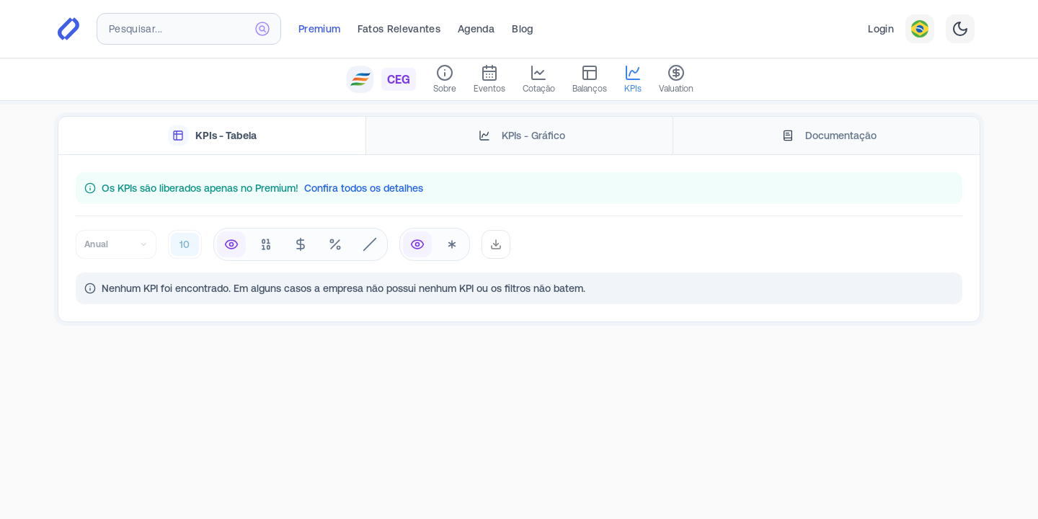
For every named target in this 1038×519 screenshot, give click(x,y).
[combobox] (189, 29)
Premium (319, 29)
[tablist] (519, 136)
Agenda (476, 29)
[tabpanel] (519, 238)
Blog (522, 29)
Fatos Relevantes (399, 29)
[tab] (211, 136)
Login (881, 29)
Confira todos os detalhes (363, 188)
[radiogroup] (300, 244)
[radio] (231, 244)
